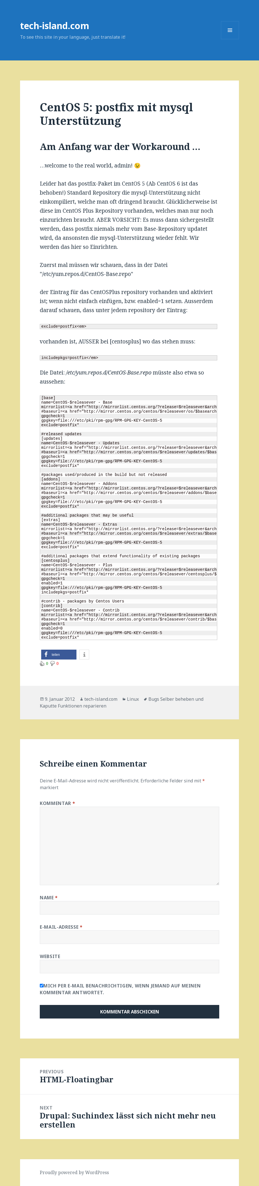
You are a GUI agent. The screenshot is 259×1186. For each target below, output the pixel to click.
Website (50, 956)
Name (49, 898)
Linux (133, 699)
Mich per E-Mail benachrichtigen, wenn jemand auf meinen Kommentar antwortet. (120, 989)
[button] (58, 655)
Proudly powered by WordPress (74, 1172)
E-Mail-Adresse (61, 927)
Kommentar (57, 803)
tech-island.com (54, 25)
